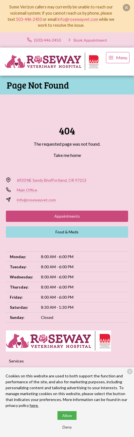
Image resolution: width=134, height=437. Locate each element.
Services (16, 361)
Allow (67, 415)
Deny (67, 427)
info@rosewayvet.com (77, 19)
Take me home (67, 155)
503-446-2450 (29, 19)
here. (34, 405)
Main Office (27, 190)
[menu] (118, 57)
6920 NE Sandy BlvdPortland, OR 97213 (51, 180)
